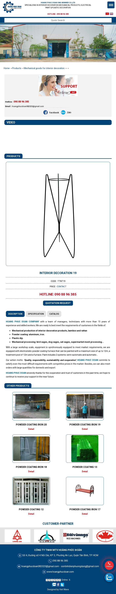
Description (15, 314)
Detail (31, 429)
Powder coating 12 (31, 509)
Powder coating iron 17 (84, 509)
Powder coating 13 (84, 467)
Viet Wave (64, 589)
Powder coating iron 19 (84, 424)
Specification (36, 314)
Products (16, 68)
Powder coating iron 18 (31, 467)
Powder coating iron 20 (31, 424)
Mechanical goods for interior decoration (44, 68)
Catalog (54, 314)
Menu (110, 5)
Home (7, 68)
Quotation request (58, 303)
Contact (61, 286)
